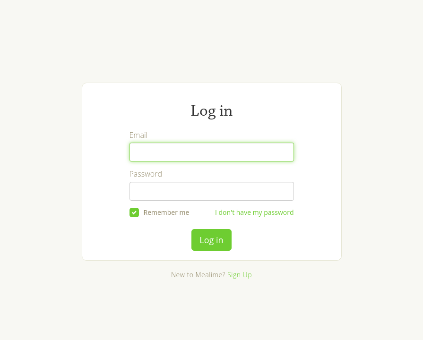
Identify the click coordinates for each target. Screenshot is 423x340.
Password (145, 174)
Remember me (159, 212)
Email (138, 135)
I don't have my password (254, 212)
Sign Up (239, 274)
